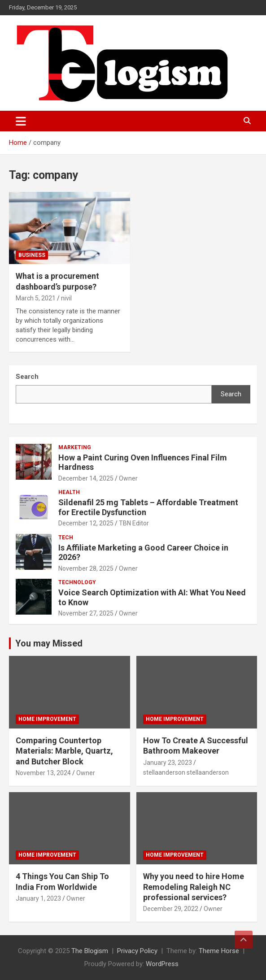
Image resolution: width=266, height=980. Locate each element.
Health (69, 492)
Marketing (74, 447)
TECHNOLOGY (77, 582)
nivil (66, 298)
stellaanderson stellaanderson (186, 772)
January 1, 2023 (38, 898)
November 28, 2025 (85, 568)
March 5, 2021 (36, 298)
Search (231, 394)
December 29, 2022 (170, 908)
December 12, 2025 (85, 523)
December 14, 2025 (85, 478)
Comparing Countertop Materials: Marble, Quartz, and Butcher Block (64, 751)
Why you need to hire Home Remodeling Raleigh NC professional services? (193, 887)
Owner (128, 478)
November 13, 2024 (43, 772)
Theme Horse (219, 951)
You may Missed (49, 643)
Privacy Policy (137, 951)
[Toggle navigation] (21, 121)
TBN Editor (134, 523)
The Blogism (89, 951)
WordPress (162, 964)
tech (65, 537)
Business (31, 255)
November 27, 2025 (85, 613)
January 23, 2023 (167, 762)
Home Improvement (47, 719)
